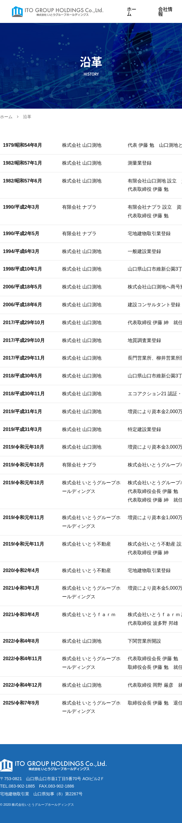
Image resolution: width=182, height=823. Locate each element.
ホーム (131, 11)
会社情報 (165, 11)
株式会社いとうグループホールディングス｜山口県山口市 (60, 11)
